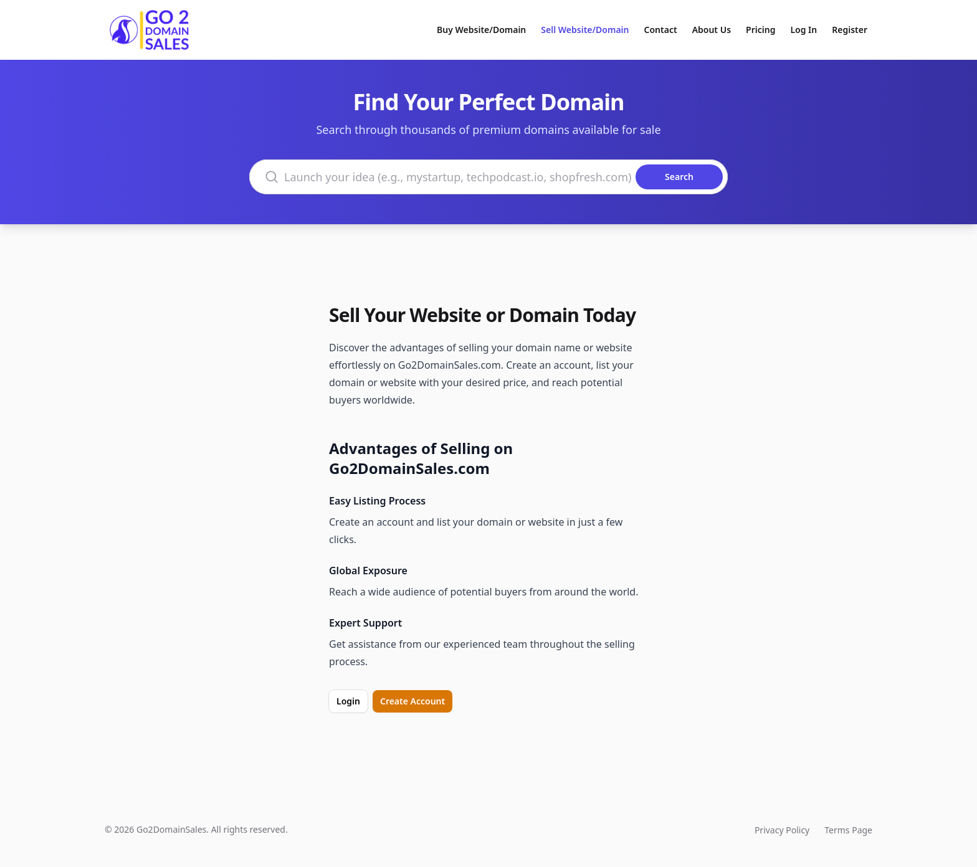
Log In (803, 30)
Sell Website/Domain (585, 30)
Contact (660, 30)
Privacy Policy (782, 830)
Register (849, 30)
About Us (711, 30)
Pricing (760, 30)
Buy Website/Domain (481, 30)
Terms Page (848, 830)
